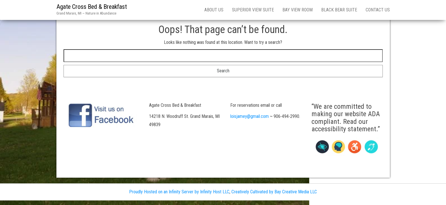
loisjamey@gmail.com (249, 116)
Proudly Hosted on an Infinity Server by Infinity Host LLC (179, 191)
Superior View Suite (253, 10)
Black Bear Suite (339, 10)
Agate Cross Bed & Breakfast (91, 6)
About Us (213, 10)
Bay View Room (297, 10)
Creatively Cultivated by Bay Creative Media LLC (274, 191)
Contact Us (378, 10)
